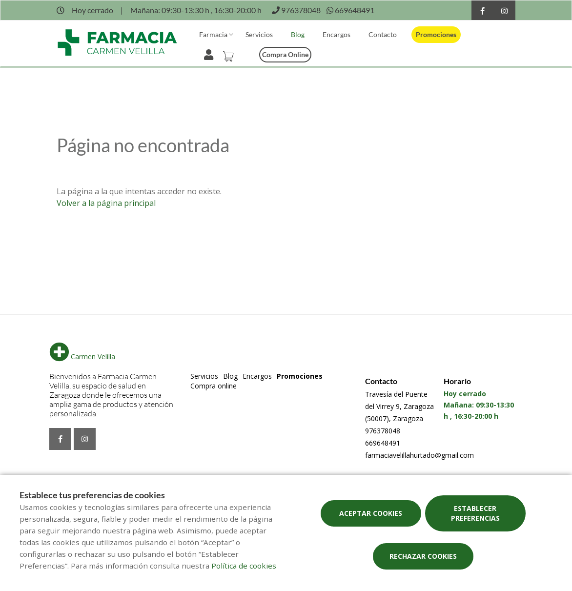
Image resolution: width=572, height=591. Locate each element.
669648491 (382, 443)
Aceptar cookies (370, 513)
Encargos (336, 34)
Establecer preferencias (475, 513)
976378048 (382, 430)
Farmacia (213, 34)
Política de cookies (243, 566)
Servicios (259, 34)
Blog (298, 34)
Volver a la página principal (106, 203)
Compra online (285, 54)
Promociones (436, 34)
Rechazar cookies (423, 556)
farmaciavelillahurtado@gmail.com (419, 455)
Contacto (382, 34)
